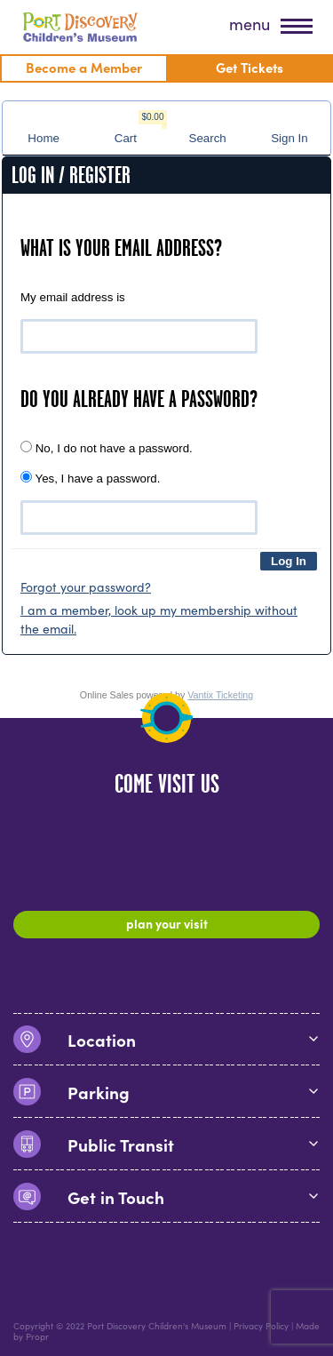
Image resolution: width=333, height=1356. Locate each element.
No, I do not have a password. (106, 448)
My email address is (72, 297)
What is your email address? (121, 248)
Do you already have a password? (139, 399)
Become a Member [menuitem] (84, 67)
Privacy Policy (261, 1326)
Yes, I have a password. (90, 478)
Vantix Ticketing (220, 695)
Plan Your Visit (167, 923)
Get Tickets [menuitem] (249, 67)
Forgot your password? (85, 586)
